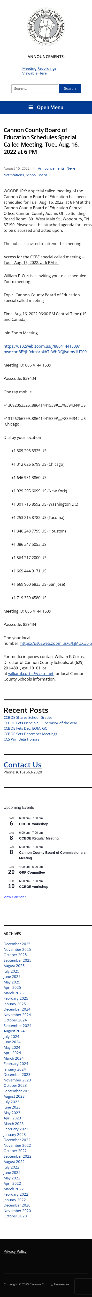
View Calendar (15, 897)
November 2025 (17, 949)
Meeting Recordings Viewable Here (39, 70)
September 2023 (17, 1090)
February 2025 (16, 998)
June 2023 (12, 1107)
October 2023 (15, 1085)
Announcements (51, 168)
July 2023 (11, 1101)
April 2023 (12, 1118)
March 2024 (14, 1058)
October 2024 (15, 1020)
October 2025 (15, 954)
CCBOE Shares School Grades (28, 717)
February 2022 (16, 1194)
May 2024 (12, 1047)
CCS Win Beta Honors (21, 739)
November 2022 (17, 1145)
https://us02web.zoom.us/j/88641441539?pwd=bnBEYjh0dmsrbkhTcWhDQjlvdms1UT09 (45, 349)
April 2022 (12, 1183)
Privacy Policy (15, 1251)
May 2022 (12, 1178)
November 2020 (17, 1210)
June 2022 (12, 1172)
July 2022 (11, 1167)
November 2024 (17, 1014)
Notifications (14, 175)
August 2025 (14, 965)
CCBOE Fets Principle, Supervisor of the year (40, 722)
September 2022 (17, 1156)
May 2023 (12, 1112)
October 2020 (15, 1216)
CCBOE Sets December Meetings (30, 733)
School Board (36, 175)
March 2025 (14, 992)
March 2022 (14, 1188)
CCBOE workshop (33, 824)
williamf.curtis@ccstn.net (31, 673)
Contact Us (23, 765)
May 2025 (12, 982)
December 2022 (17, 1139)
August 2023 (14, 1096)
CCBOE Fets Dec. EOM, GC (25, 728)
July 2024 (11, 1036)
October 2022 (15, 1150)
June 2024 (12, 1041)
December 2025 (17, 943)
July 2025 (11, 971)
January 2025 (15, 1003)
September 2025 (17, 960)
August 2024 (14, 1030)
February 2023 (16, 1128)
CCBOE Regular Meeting (39, 838)
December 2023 (17, 1074)
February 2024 (16, 1063)
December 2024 (17, 1009)
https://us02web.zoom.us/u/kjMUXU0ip (56, 643)
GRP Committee (32, 872)
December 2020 (17, 1205)
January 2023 (15, 1134)
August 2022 (14, 1161)
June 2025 (12, 976)
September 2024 (17, 1025)
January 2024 (15, 1069)
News (71, 168)
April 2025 (12, 987)
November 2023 (17, 1080)
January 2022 (15, 1199)
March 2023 (14, 1123)
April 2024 (12, 1052)
